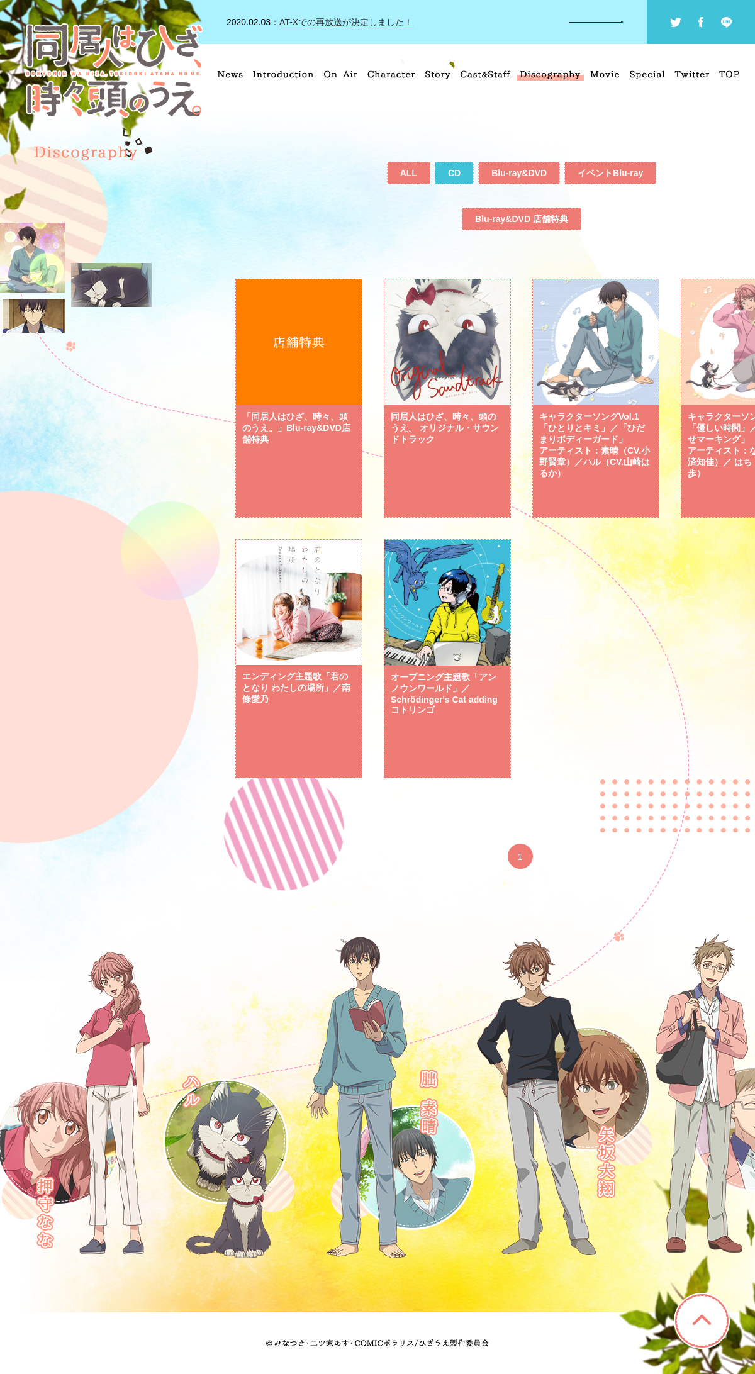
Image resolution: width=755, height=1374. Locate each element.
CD (454, 173)
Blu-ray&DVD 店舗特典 (521, 219)
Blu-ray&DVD (519, 173)
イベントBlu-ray (610, 173)
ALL (408, 173)
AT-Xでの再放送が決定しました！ (346, 22)
